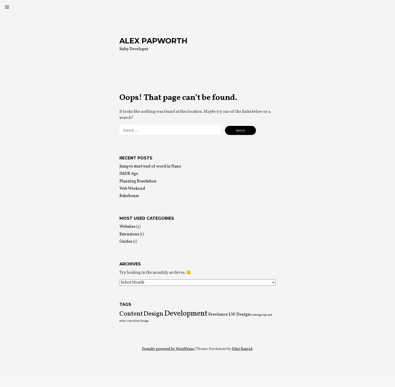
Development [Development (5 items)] (186, 314)
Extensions (129, 234)
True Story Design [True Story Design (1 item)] (138, 321)
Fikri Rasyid (242, 349)
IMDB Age (128, 174)
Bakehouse (129, 196)
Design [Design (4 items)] (153, 314)
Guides (125, 241)
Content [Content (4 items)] (131, 314)
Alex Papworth (153, 40)
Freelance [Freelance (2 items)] (218, 314)
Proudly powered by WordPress (168, 349)
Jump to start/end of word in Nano (150, 166)
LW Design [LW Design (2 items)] (240, 314)
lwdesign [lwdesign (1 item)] (256, 315)
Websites (127, 227)
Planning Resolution (137, 181)
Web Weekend (132, 188)
